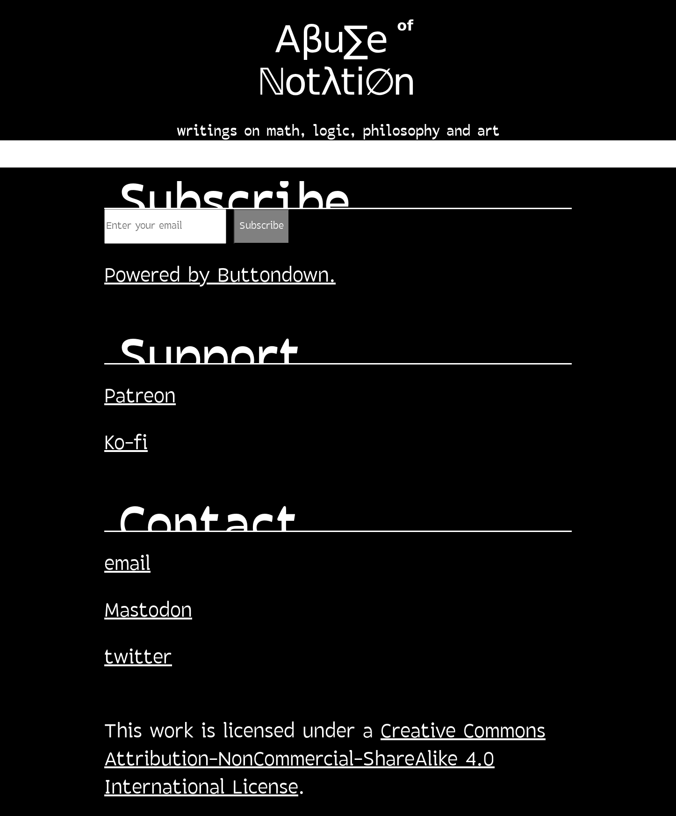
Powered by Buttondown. (220, 276)
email (127, 564)
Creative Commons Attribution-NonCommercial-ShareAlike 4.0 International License (325, 760)
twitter (138, 658)
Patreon (140, 397)
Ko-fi (126, 444)
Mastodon (148, 611)
